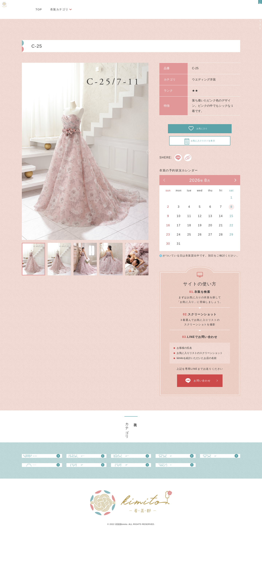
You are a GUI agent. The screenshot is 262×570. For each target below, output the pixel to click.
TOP (38, 9)
